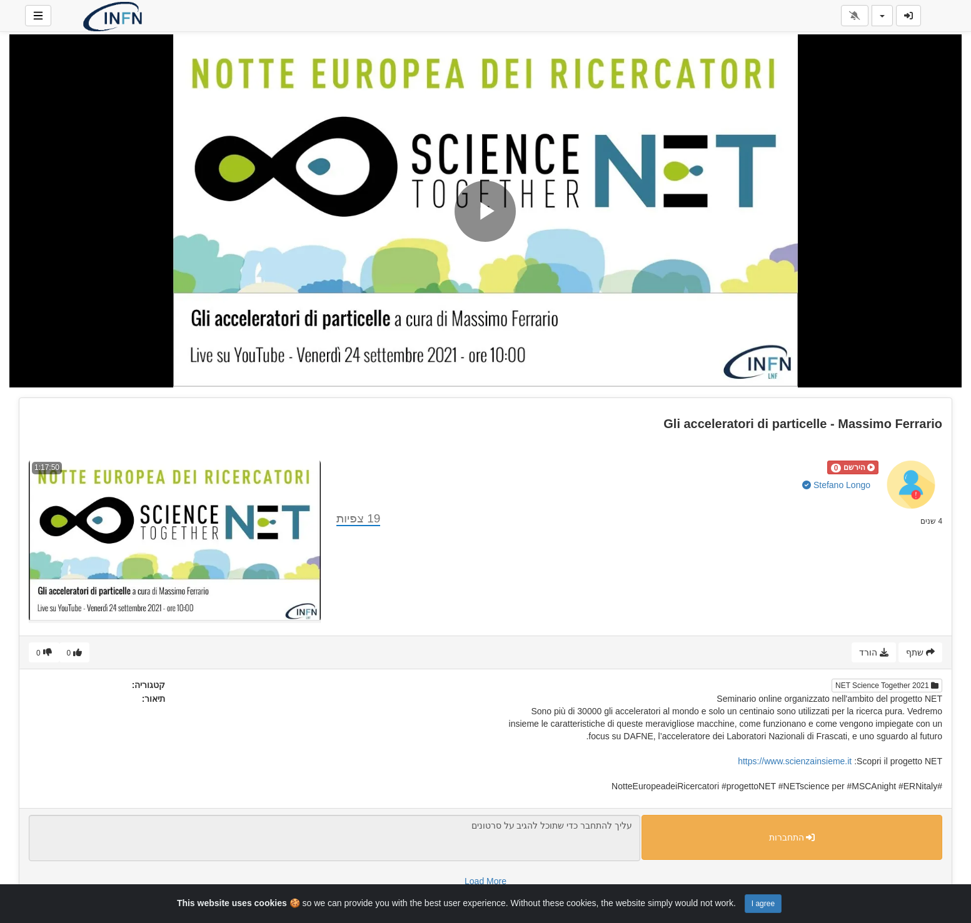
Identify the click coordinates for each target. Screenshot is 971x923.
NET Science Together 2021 (886, 685)
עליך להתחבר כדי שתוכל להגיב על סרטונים (334, 838)
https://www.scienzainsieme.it (795, 761)
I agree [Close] (763, 903)
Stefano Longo (836, 485)
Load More (485, 881)
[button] (852, 467)
